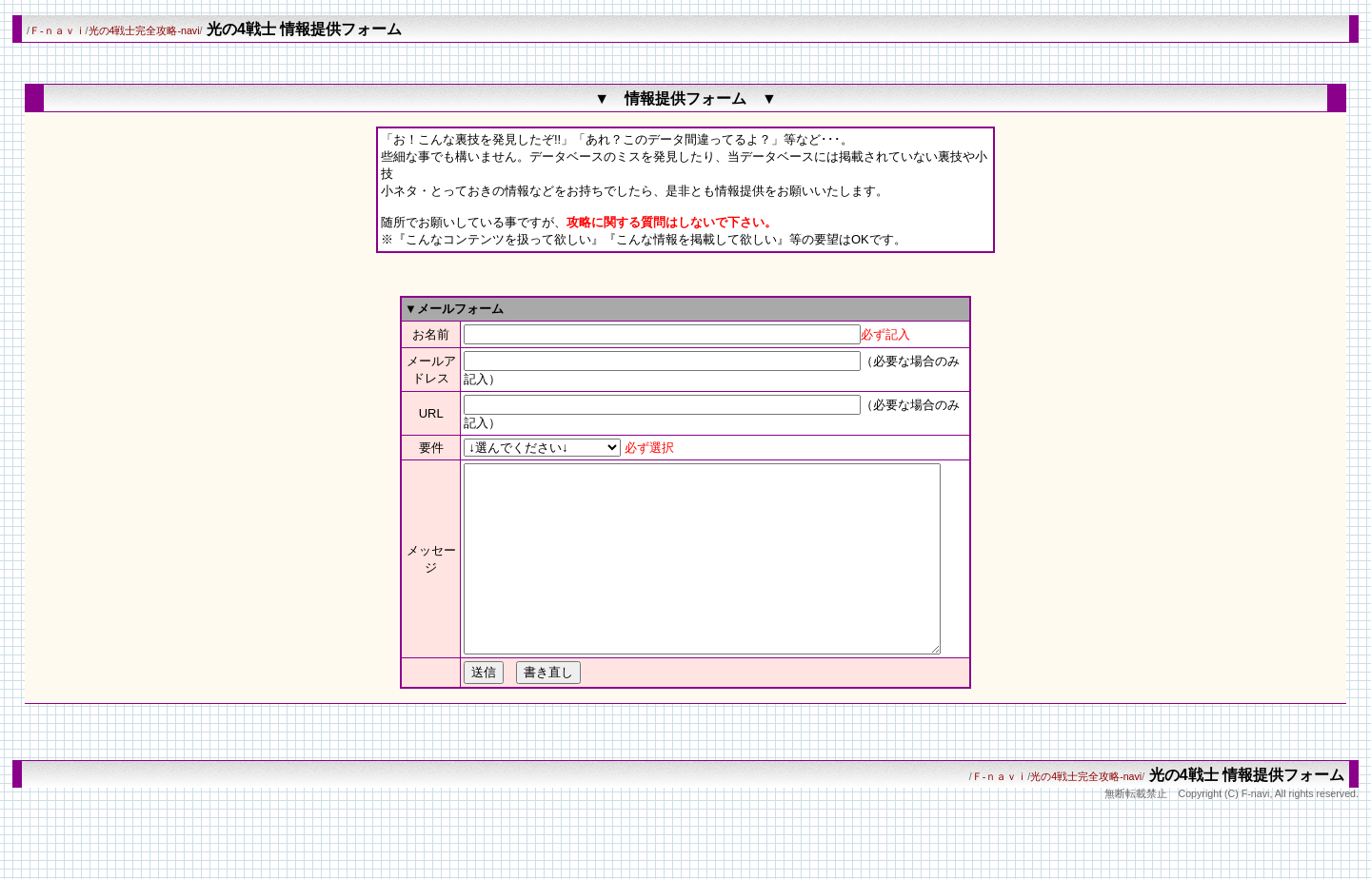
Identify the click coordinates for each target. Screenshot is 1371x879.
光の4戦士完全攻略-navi (144, 30)
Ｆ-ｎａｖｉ (58, 30)
